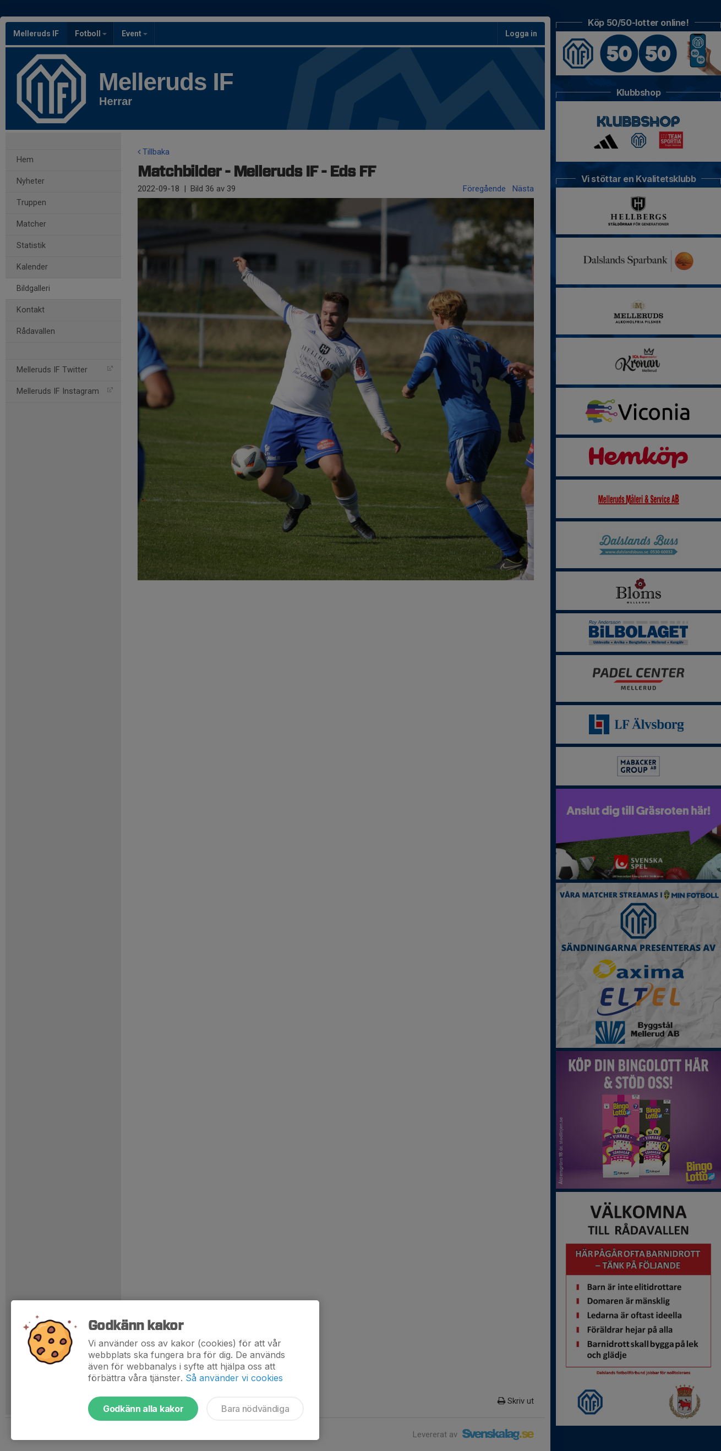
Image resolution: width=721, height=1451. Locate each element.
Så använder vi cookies (234, 1377)
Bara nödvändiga (255, 1408)
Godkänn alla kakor (143, 1408)
